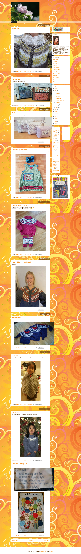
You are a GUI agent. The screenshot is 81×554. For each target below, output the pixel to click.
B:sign (17, 6)
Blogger (51, 551)
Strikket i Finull (56, 158)
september (58, 102)
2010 (56, 118)
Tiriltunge (55, 81)
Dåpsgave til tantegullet (19, 464)
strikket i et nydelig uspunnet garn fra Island (56, 154)
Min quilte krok (56, 75)
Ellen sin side (56, 63)
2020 (56, 88)
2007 (56, 123)
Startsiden (31, 540)
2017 (56, 90)
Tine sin (54, 79)
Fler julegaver (16, 79)
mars (57, 105)
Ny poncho (15, 355)
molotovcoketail (43, 551)
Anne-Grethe (55, 59)
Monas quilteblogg (56, 77)
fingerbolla (55, 65)
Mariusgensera (16, 317)
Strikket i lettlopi (55, 165)
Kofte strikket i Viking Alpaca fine (22, 262)
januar (57, 107)
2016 (56, 91)
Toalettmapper (16, 113)
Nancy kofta (15, 28)
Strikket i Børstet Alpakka (55, 146)
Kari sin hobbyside (56, 69)
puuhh (54, 138)
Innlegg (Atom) (33, 543)
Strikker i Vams (56, 142)
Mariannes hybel (56, 73)
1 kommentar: (29, 71)
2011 (56, 116)
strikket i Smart (56, 170)
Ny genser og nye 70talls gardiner (56, 135)
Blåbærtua (55, 61)
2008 (56, 121)
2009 (56, 120)
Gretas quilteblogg (56, 67)
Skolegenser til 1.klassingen (20, 205)
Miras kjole (15, 412)
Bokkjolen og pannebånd (19, 150)
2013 (56, 113)
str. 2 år (54, 140)
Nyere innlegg (15, 540)
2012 (56, 114)
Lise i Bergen (55, 71)
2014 (56, 111)
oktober (57, 93)
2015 (56, 109)
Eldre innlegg (46, 540)
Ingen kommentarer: (30, 105)
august (57, 104)
